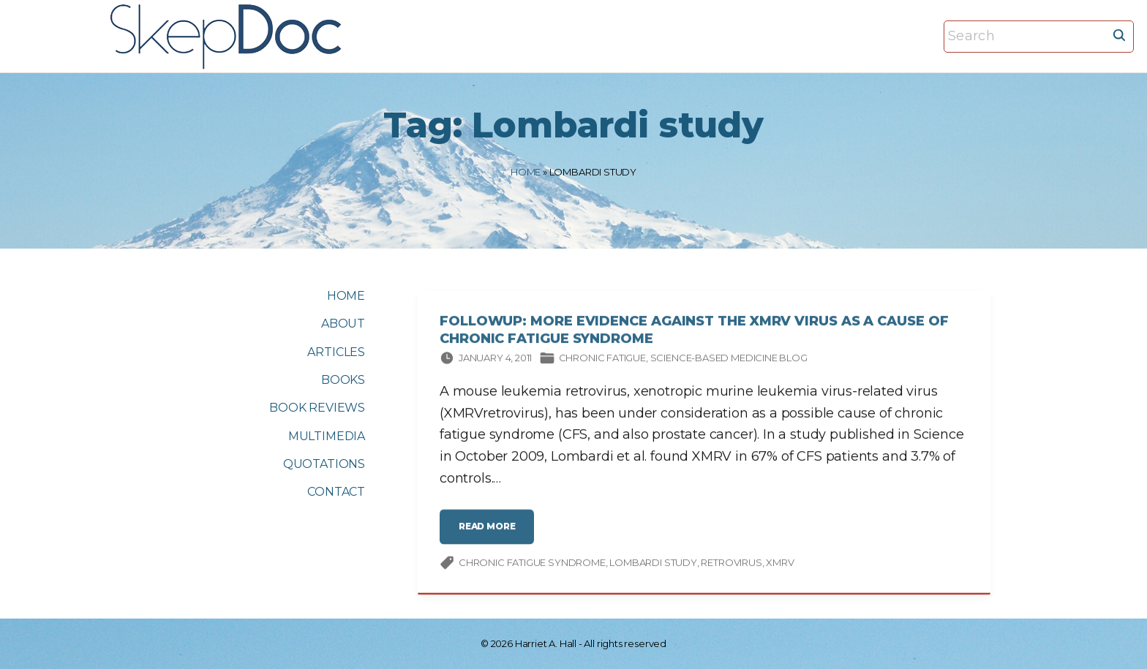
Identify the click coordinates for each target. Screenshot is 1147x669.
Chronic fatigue (602, 360)
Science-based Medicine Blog (729, 360)
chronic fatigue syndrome (532, 564)
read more (491, 534)
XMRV (780, 564)
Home (526, 172)
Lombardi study (652, 564)
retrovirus (731, 564)
